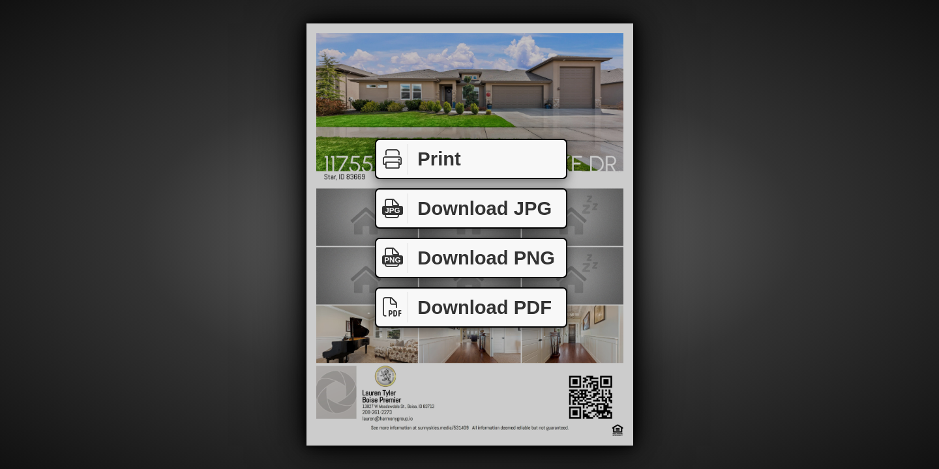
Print (418, 159)
